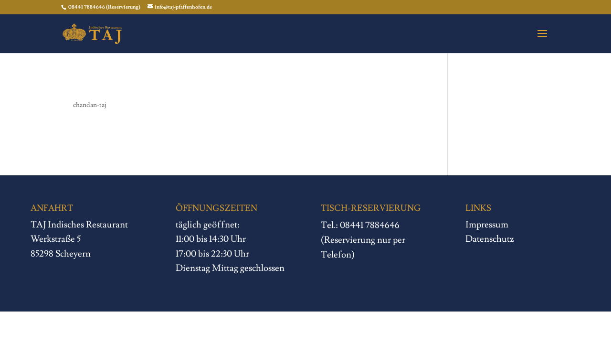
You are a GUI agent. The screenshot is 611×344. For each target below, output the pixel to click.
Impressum (487, 224)
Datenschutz (489, 239)
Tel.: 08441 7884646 (360, 225)
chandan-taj (89, 105)
